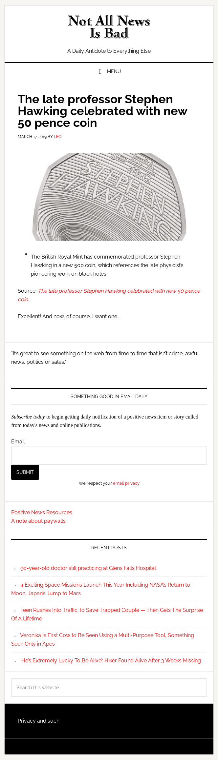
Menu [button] (114, 71)
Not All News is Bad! (109, 27)
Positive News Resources (41, 512)
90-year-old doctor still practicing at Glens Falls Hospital (88, 568)
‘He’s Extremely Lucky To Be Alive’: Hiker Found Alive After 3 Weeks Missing (110, 660)
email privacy (126, 483)
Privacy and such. (39, 721)
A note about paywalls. (39, 521)
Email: (18, 441)
